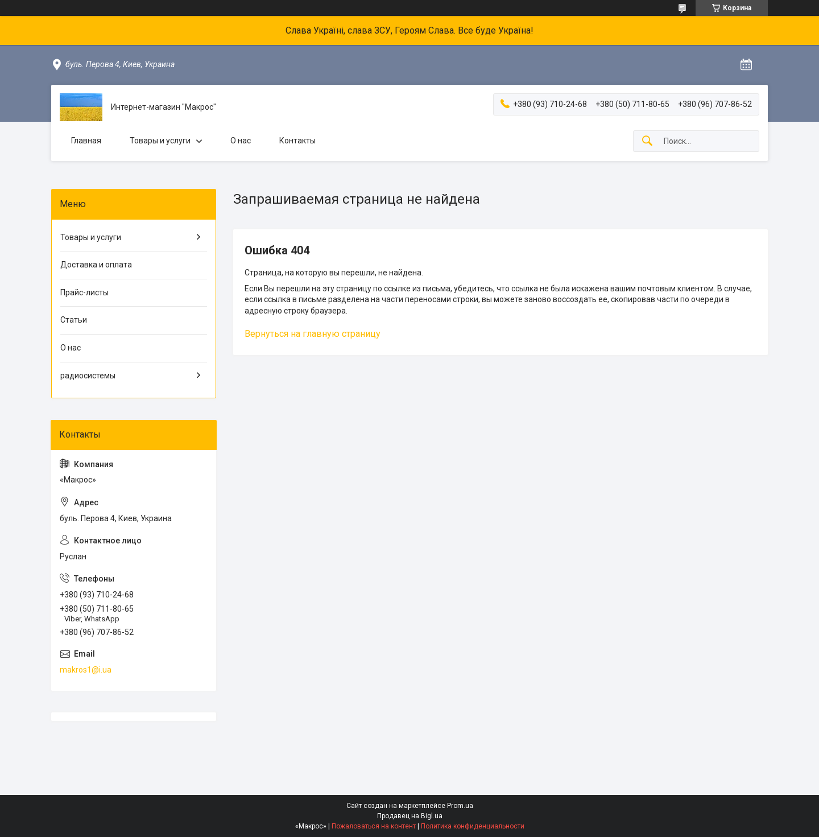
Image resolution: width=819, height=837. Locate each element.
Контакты (297, 140)
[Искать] (647, 141)
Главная (86, 140)
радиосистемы (87, 375)
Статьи (73, 319)
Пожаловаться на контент (374, 826)
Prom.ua (460, 806)
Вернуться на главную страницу (312, 333)
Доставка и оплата (96, 264)
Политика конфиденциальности (472, 826)
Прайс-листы (84, 292)
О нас (240, 140)
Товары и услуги (160, 140)
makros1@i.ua (85, 669)
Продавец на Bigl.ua (409, 816)
